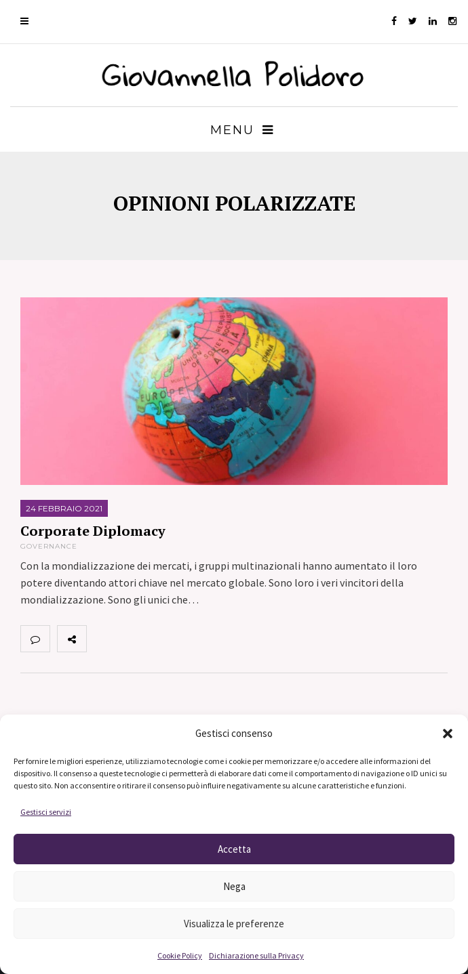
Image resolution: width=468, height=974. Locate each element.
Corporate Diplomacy (92, 531)
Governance (48, 546)
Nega (234, 886)
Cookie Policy (179, 955)
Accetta (234, 849)
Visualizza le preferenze (234, 923)
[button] (447, 733)
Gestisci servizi (45, 812)
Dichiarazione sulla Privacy (256, 955)
